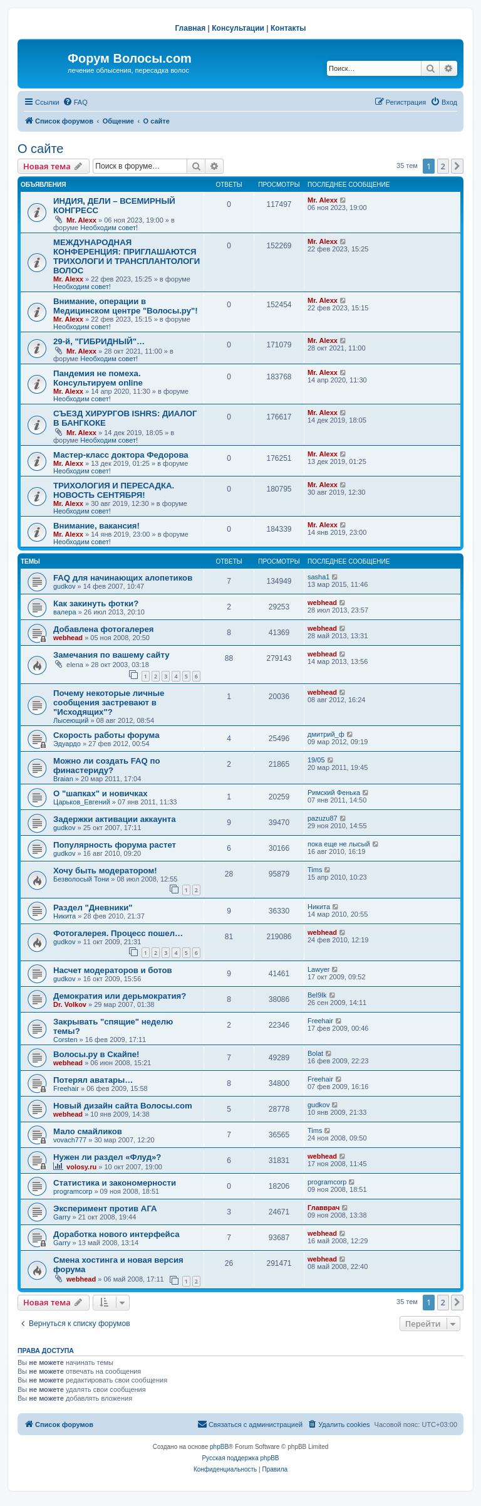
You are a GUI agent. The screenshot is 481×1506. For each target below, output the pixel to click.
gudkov (64, 586)
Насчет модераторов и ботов (112, 970)
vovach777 (69, 1140)
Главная (190, 28)
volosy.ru (81, 1167)
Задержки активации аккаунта (114, 819)
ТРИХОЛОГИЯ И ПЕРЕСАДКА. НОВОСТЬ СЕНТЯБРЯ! (113, 490)
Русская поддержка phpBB (240, 1458)
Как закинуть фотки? (95, 603)
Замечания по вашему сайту (111, 655)
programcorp (72, 1191)
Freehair (320, 1020)
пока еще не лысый (339, 844)
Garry (62, 1217)
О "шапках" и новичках (100, 793)
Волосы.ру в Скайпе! (96, 1054)
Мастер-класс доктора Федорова (121, 455)
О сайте (40, 148)
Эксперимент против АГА (105, 1208)
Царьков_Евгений (81, 802)
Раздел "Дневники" (93, 907)
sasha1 (318, 577)
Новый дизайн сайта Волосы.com (122, 1105)
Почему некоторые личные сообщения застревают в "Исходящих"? (108, 702)
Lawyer (318, 969)
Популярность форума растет (114, 845)
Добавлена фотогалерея (103, 629)
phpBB (219, 1446)
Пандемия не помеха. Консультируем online (98, 378)
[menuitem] (75, 102)
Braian (63, 778)
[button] (457, 166)
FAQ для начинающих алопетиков (122, 577)
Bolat (315, 1053)
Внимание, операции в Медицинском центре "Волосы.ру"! (125, 306)
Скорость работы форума (106, 735)
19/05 (316, 760)
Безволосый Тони (81, 879)
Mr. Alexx (81, 220)
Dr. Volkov (69, 1004)
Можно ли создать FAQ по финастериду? (106, 765)
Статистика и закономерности (114, 1182)
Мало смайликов (87, 1131)
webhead (322, 602)
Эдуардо (67, 743)
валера (64, 612)
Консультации (238, 28)
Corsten (65, 1039)
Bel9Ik (317, 995)
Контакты (288, 28)
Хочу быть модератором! (105, 870)
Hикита (64, 916)
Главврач (323, 1207)
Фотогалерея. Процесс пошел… (118, 933)
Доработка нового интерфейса (116, 1234)
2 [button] (443, 166)
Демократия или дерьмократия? (119, 996)
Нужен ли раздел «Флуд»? (107, 1157)
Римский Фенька (334, 792)
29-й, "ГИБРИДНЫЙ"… (99, 341)
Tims (315, 869)
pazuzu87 (323, 818)
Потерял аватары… (93, 1080)
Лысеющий (70, 720)
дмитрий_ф (326, 734)
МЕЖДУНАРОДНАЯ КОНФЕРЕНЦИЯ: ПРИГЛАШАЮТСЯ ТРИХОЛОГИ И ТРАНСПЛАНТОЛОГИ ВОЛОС (126, 256)
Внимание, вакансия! (96, 525)
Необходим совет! (109, 227)
